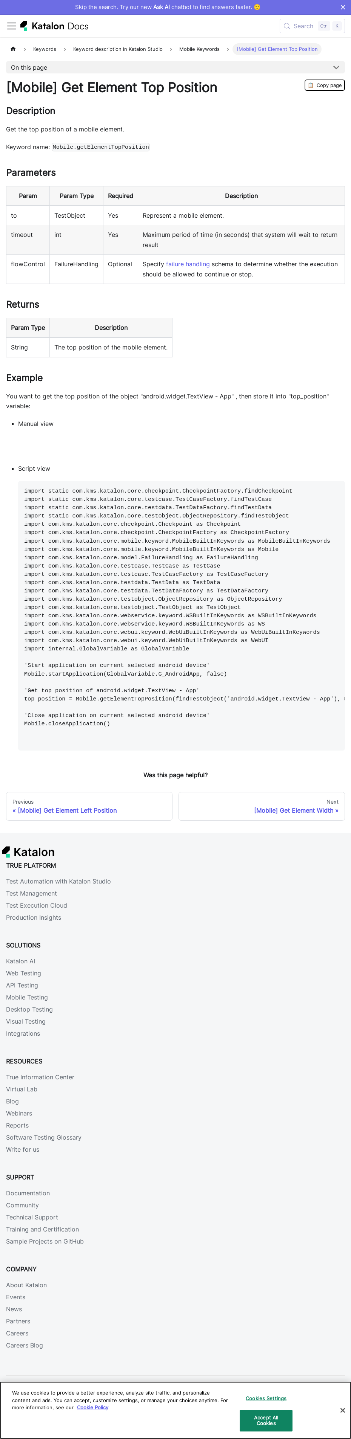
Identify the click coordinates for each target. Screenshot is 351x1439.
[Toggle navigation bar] (11, 26)
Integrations (23, 1033)
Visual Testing (26, 1021)
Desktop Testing (29, 1009)
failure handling (188, 264)
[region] (175, 1410)
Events (15, 1297)
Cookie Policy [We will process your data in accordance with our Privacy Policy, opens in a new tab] (92, 1407)
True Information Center (40, 1077)
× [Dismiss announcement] (343, 7)
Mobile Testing (27, 997)
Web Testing (23, 973)
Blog (12, 1101)
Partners (18, 1321)
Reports (17, 1125)
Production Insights (33, 917)
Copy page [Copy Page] (325, 85)
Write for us (22, 1149)
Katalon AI (20, 961)
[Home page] (13, 49)
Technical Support (32, 1217)
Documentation (28, 1193)
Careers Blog (24, 1345)
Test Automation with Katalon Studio (58, 881)
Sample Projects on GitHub (45, 1241)
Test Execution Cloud (36, 905)
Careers (17, 1333)
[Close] (342, 1410)
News (14, 1309)
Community (22, 1205)
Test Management (31, 893)
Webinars (19, 1113)
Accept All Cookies (266, 1421)
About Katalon (26, 1285)
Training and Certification (42, 1229)
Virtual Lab (21, 1089)
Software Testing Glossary (44, 1137)
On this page (29, 67)
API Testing (22, 985)
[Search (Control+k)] (312, 26)
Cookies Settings (266, 1398)
